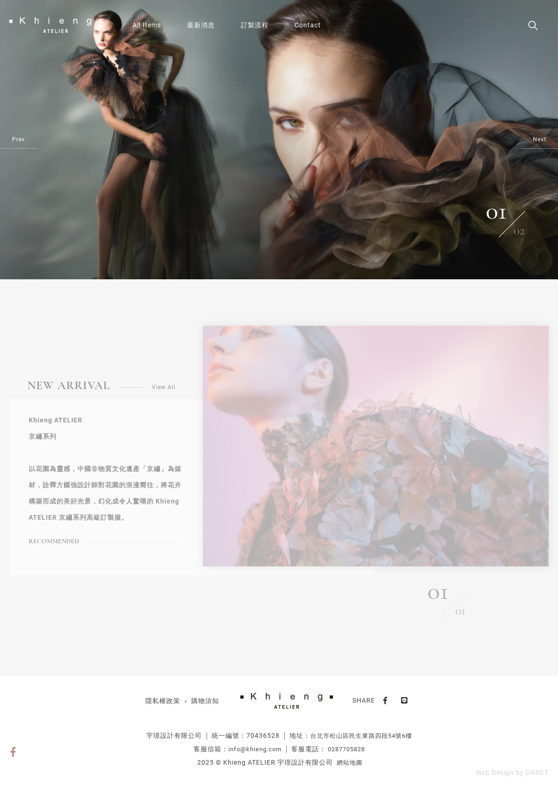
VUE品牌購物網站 (55, 25)
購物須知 (205, 700)
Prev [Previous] (18, 139)
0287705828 (346, 749)
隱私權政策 (162, 700)
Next (539, 139)
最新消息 (201, 25)
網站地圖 (350, 762)
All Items (146, 25)
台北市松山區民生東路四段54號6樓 (361, 735)
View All (164, 387)
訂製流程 (255, 25)
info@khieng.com (255, 749)
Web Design (495, 772)
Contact (308, 25)
